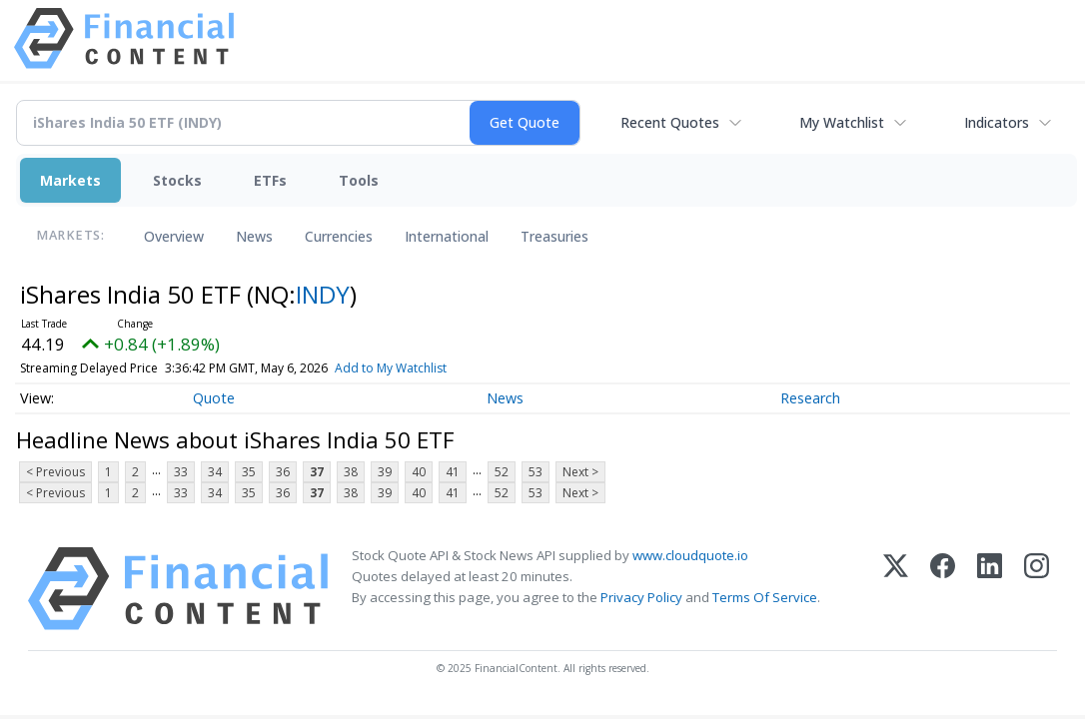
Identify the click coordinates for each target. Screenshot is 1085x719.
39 (385, 471)
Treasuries (554, 236)
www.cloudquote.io (690, 555)
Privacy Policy (641, 597)
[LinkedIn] (989, 588)
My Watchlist (841, 122)
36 (283, 471)
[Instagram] (1036, 588)
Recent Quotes (669, 122)
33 (181, 471)
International (447, 236)
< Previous (55, 471)
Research (810, 397)
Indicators (996, 122)
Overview (174, 236)
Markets (70, 180)
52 (502, 471)
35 (249, 471)
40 (419, 471)
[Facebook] (942, 588)
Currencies (339, 236)
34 (215, 471)
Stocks (177, 180)
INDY (323, 294)
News (254, 236)
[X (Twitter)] (895, 588)
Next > (580, 471)
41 (453, 471)
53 (535, 471)
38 (351, 471)
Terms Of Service (764, 597)
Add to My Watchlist (435, 368)
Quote (214, 397)
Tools (359, 180)
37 (317, 471)
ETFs (270, 180)
